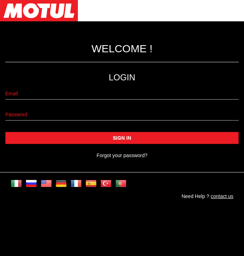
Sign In (122, 138)
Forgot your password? (121, 155)
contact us (222, 196)
